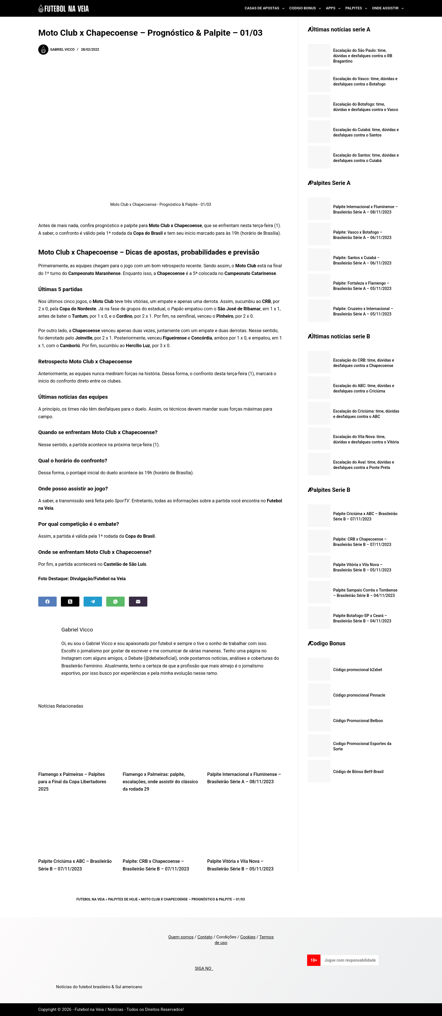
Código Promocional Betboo (358, 720)
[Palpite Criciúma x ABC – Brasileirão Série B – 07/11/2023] (76, 827)
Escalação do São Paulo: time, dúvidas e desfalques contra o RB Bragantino (362, 55)
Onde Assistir (388, 8)
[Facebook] (47, 602)
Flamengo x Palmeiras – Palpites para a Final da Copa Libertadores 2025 (72, 782)
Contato (204, 937)
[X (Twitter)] (70, 602)
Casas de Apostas (266, 8)
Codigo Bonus (306, 8)
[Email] (138, 602)
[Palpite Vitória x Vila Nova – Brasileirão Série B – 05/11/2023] (245, 827)
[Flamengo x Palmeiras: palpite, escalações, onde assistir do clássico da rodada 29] (161, 739)
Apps (334, 8)
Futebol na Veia (90, 899)
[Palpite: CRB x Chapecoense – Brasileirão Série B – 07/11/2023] (161, 827)
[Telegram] (93, 602)
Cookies (248, 937)
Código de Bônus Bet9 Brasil (358, 771)
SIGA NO (204, 968)
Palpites (357, 8)
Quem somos (181, 937)
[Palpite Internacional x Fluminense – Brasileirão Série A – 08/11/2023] (245, 739)
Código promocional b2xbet (357, 669)
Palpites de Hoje (123, 899)
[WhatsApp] (115, 602)
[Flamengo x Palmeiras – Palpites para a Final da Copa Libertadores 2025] (76, 739)
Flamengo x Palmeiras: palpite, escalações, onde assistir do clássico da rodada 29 (160, 782)
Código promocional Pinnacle (359, 695)
